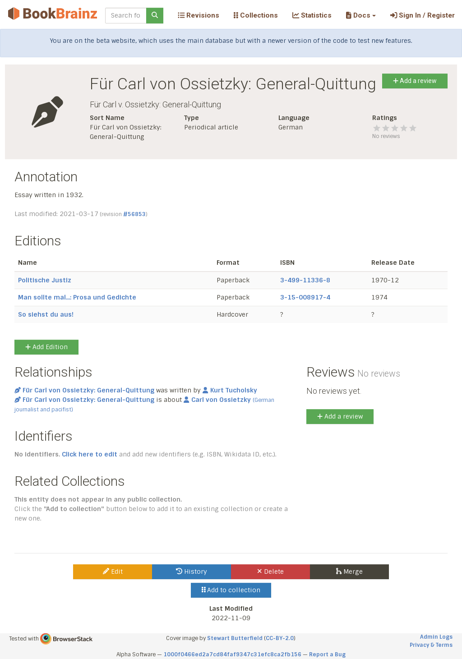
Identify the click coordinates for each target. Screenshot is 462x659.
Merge (349, 571)
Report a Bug (327, 654)
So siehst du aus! (46, 314)
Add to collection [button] (231, 590)
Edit (113, 571)
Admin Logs (436, 637)
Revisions (198, 15)
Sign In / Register (422, 15)
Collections (256, 15)
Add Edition (46, 347)
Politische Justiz (44, 280)
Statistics (312, 15)
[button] (361, 15)
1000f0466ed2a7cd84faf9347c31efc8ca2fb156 (232, 654)
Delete (270, 571)
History (191, 571)
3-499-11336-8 (305, 280)
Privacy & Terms (431, 645)
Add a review (415, 80)
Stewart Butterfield (235, 638)
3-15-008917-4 (305, 297)
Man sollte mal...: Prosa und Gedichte (77, 297)
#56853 (134, 214)
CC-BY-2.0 (280, 638)
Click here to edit (89, 454)
